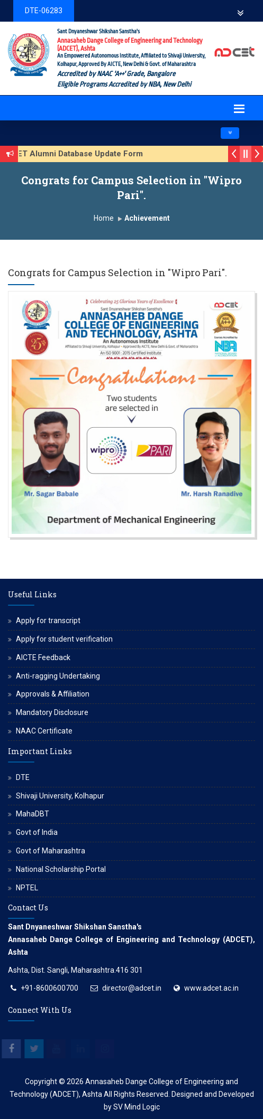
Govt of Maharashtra (50, 851)
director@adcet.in (131, 988)
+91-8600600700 (49, 988)
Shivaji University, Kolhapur (60, 796)
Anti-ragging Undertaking (58, 676)
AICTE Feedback (43, 657)
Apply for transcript (48, 620)
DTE (23, 777)
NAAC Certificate (44, 731)
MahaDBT (32, 814)
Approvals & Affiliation (52, 694)
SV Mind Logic (136, 1107)
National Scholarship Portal (61, 869)
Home (104, 218)
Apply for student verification (64, 639)
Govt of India (37, 832)
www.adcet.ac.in (211, 988)
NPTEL (27, 887)
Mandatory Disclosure (52, 712)
